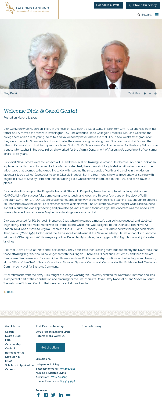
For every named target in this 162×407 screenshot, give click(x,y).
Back (8, 292)
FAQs (8, 340)
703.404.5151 (67, 368)
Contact (10, 348)
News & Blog (13, 336)
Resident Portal (14, 352)
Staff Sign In (12, 356)
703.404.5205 (59, 377)
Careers (10, 369)
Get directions (50, 347)
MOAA (8, 361)
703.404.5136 (67, 381)
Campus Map (13, 344)
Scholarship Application (19, 365)
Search (146, 15)
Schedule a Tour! (108, 5)
